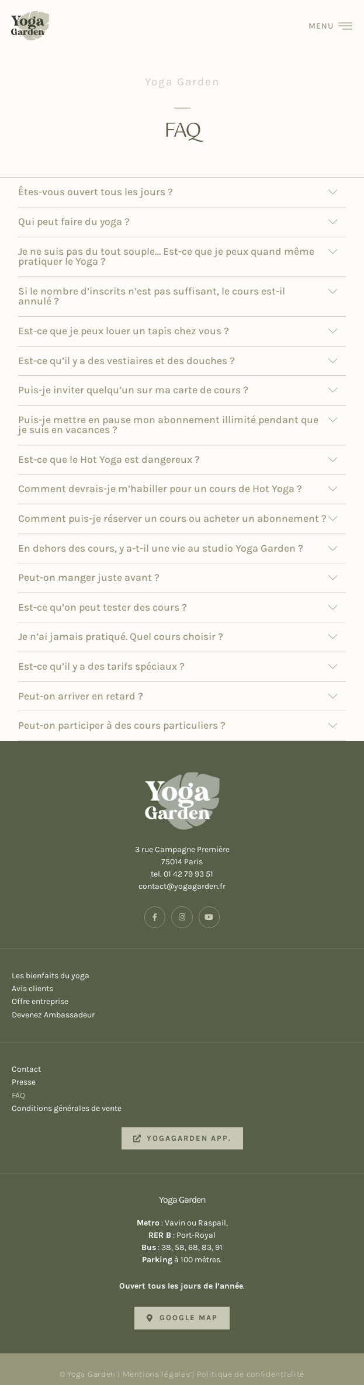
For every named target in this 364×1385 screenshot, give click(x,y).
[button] (182, 184)
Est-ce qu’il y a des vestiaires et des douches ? (126, 352)
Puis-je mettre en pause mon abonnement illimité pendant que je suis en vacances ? (168, 416)
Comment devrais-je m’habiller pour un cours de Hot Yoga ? (160, 480)
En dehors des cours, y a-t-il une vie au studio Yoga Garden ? (160, 539)
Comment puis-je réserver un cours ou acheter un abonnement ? (172, 509)
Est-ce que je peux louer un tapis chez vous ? (123, 322)
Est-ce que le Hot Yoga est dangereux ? (109, 450)
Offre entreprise (182, 993)
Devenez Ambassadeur (182, 1006)
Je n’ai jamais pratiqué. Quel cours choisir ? (120, 628)
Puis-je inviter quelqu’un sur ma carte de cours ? (133, 381)
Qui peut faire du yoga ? (74, 213)
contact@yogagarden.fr (182, 878)
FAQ (182, 1087)
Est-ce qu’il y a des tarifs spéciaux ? (101, 657)
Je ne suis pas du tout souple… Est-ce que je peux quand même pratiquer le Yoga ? (166, 248)
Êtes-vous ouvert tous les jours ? (95, 183)
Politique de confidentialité (250, 1365)
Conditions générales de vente (182, 1099)
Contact (182, 1060)
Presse (182, 1074)
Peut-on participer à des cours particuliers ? (122, 717)
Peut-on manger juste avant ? (89, 569)
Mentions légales (156, 1365)
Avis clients (182, 980)
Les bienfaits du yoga (182, 967)
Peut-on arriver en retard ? (80, 687)
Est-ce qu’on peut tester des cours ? (102, 598)
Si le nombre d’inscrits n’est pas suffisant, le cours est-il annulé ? (151, 287)
